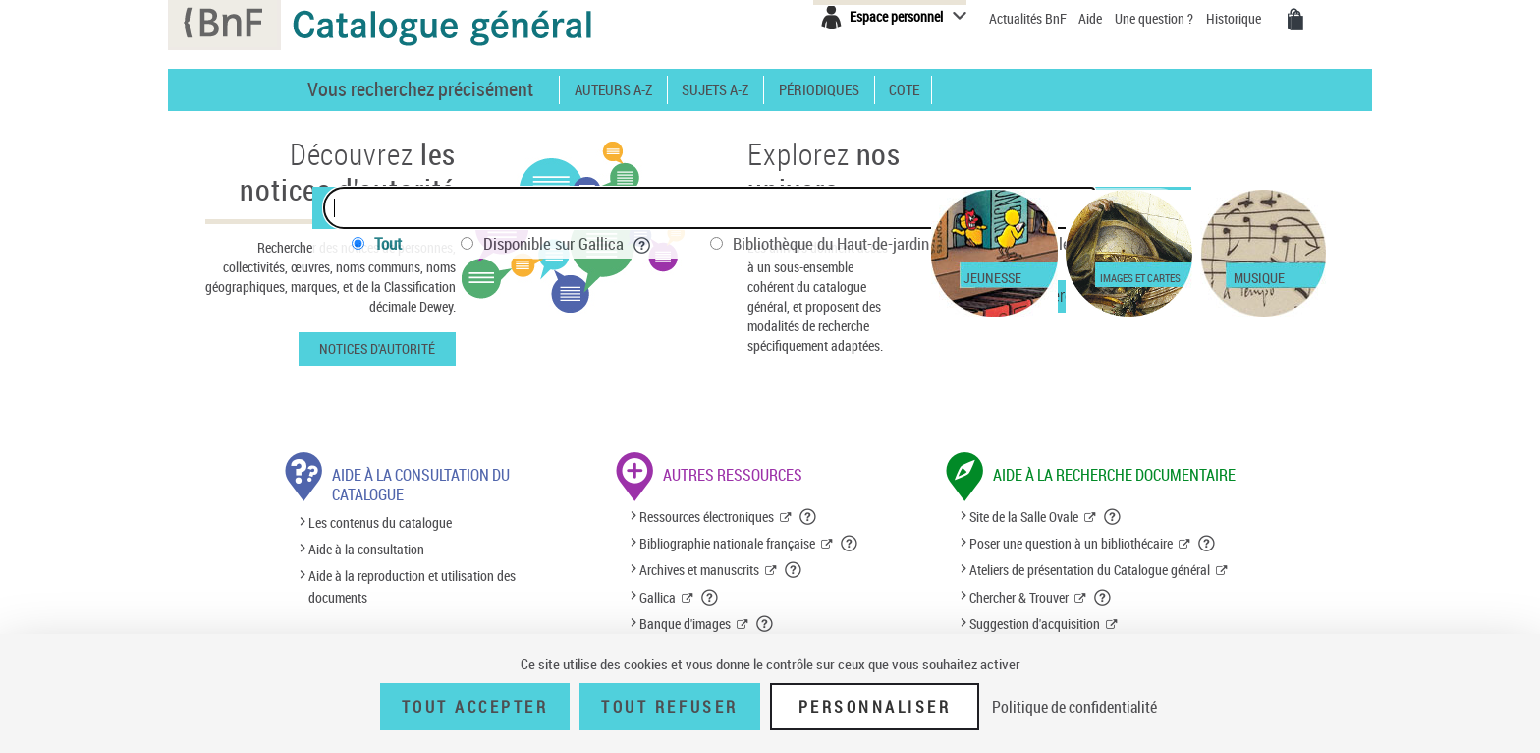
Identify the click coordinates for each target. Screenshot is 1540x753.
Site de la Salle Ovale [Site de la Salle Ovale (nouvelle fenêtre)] (1023, 516)
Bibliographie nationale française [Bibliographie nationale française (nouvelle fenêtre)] (727, 543)
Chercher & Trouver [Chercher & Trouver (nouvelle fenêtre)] (1019, 597)
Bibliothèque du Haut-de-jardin (845, 243)
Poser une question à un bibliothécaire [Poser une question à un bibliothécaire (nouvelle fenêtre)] (1071, 543)
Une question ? (1154, 18)
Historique (1235, 18)
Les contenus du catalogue (380, 522)
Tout (388, 243)
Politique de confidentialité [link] (1074, 707)
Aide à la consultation (366, 549)
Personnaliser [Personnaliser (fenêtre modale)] (875, 707)
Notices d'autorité (377, 348)
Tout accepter (475, 707)
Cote (904, 90)
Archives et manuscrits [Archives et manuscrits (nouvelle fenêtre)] (699, 569)
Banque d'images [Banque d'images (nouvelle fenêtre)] (685, 623)
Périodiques (819, 90)
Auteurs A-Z (613, 90)
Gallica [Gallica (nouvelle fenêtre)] (657, 597)
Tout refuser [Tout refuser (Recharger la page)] (669, 707)
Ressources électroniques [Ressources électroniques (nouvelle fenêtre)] (706, 516)
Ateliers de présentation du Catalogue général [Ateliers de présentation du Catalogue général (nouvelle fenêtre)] (1089, 569)
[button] (808, 517)
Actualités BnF (1029, 18)
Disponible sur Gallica (567, 243)
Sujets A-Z (715, 90)
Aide (1091, 18)
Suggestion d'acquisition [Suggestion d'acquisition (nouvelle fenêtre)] (1034, 623)
